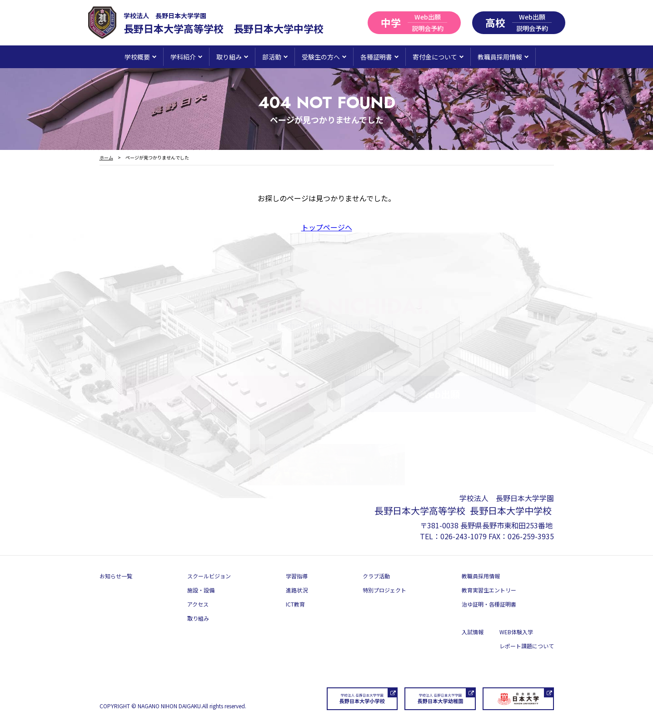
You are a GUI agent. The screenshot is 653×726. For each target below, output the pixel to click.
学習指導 (297, 576)
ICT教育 (295, 604)
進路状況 (297, 590)
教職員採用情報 (481, 576)
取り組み (198, 618)
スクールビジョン (209, 576)
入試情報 (473, 632)
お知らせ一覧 (116, 576)
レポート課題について (526, 646)
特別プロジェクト (384, 590)
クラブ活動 (376, 576)
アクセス (198, 604)
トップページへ (326, 227)
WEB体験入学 (516, 632)
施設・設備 (200, 590)
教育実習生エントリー (489, 590)
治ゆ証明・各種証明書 (489, 604)
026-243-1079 (463, 536)
